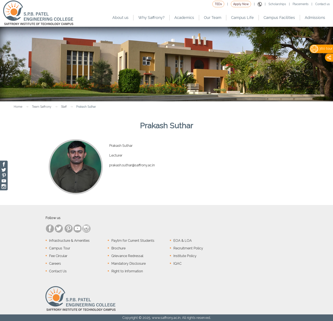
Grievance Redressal (127, 256)
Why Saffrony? (151, 17)
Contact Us (58, 271)
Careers (55, 264)
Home (18, 106)
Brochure (118, 248)
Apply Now (241, 4)
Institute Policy (184, 256)
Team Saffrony (41, 106)
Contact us (322, 4)
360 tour (321, 49)
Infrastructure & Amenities (69, 241)
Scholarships (277, 4)
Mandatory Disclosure (128, 264)
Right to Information (127, 271)
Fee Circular (58, 256)
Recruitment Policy (188, 248)
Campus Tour (59, 248)
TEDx (218, 4)
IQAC (177, 264)
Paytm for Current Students (132, 241)
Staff (64, 106)
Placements (301, 4)
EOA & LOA (182, 241)
